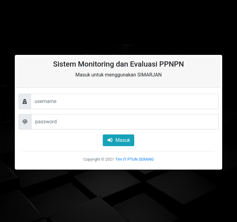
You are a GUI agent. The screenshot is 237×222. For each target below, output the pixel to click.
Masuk (118, 140)
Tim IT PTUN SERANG (134, 159)
